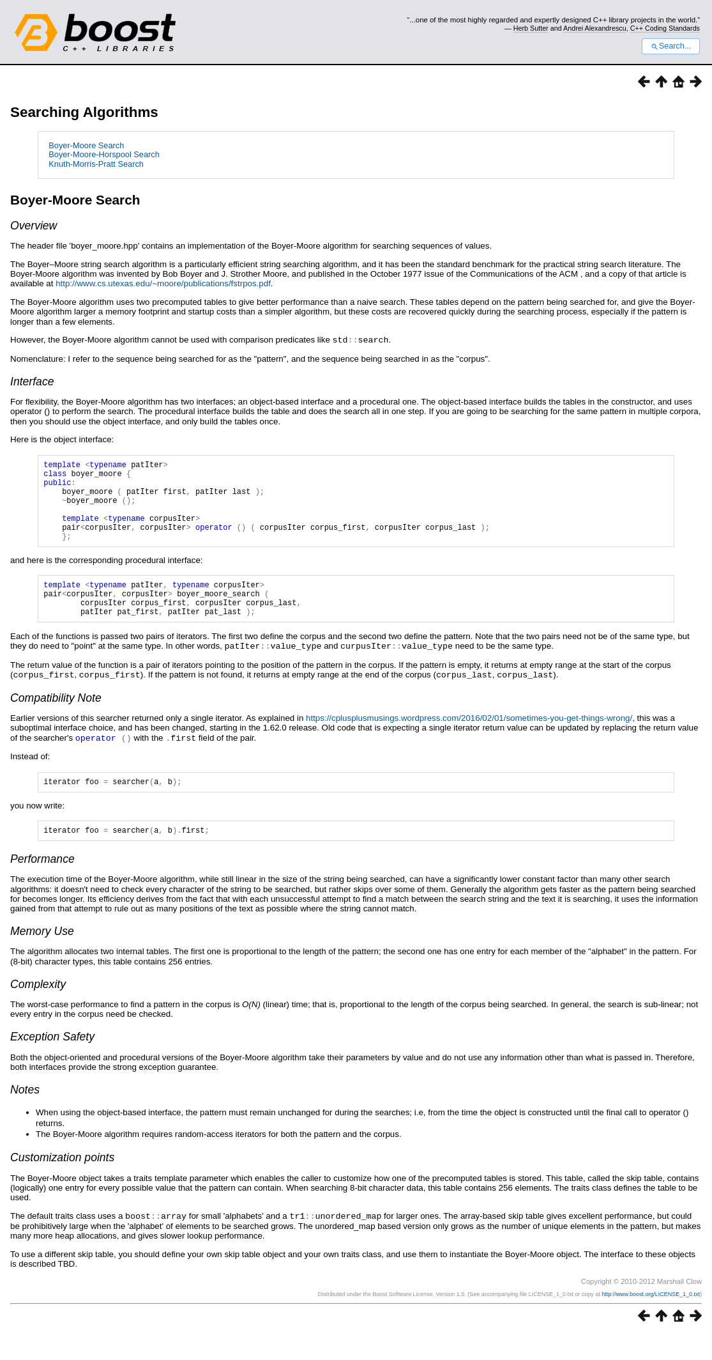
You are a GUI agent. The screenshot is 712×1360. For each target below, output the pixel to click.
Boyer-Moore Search (86, 145)
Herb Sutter (531, 28)
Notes (25, 1115)
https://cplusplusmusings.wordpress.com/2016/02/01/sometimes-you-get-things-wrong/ (469, 741)
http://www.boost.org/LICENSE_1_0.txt (651, 1320)
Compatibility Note (56, 721)
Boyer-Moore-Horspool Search (104, 154)
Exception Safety (52, 1062)
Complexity (38, 1010)
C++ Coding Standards (665, 28)
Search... (671, 46)
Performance (42, 885)
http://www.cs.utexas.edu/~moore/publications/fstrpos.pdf (163, 283)
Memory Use (42, 957)
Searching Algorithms (84, 112)
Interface (32, 381)
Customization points (62, 1183)
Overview (33, 225)
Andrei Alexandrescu (594, 28)
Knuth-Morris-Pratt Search (96, 164)
